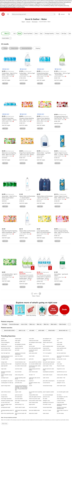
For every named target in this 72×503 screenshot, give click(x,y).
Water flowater (62, 324)
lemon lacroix (46, 356)
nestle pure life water (33, 340)
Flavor (57, 33)
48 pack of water (60, 365)
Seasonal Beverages (14, 324)
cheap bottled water (33, 394)
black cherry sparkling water (7, 413)
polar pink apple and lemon (35, 396)
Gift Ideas (17, 4)
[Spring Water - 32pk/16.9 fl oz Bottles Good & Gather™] (10, 197)
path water (17, 342)
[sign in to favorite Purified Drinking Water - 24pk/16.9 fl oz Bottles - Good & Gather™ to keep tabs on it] (50, 83)
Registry (6, 7)
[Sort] (13, 33)
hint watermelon (18, 396)
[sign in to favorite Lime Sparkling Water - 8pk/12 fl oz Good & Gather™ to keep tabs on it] (15, 284)
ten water (45, 398)
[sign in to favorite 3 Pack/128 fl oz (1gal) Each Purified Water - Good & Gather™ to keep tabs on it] (50, 287)
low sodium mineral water (21, 365)
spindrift (3, 338)
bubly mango (46, 413)
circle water (59, 342)
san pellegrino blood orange (35, 342)
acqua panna (60, 338)
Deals (56, 4)
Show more (4, 423)
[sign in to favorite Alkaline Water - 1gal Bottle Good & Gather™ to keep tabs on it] (50, 163)
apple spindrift (4, 365)
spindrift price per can (62, 371)
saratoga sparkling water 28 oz (7, 411)
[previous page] (32, 293)
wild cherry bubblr (33, 407)
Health (29, 2)
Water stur (39, 324)
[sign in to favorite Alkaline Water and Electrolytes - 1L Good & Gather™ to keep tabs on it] (33, 206)
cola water (30, 330)
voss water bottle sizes (20, 380)
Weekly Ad (49, 5)
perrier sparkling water (48, 346)
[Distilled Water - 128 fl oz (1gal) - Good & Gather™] (62, 74)
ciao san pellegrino (5, 342)
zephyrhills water (46, 340)
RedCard (10, 7)
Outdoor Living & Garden (56, 0)
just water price (18, 382)
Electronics (57, 2)
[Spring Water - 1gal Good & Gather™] (62, 275)
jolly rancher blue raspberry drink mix (63, 357)
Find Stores (22, 7)
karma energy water (5, 348)
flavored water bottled (8, 330)
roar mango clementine (6, 398)
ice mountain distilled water (35, 363)
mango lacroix (4, 396)
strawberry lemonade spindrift (6, 372)
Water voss (32, 324)
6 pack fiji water (60, 402)
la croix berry (4, 394)
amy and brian (18, 371)
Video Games (63, 2)
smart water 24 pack (47, 374)
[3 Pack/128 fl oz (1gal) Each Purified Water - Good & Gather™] (45, 277)
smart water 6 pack (61, 385)
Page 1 (34, 296)
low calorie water (61, 380)
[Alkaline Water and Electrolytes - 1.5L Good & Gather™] (27, 231)
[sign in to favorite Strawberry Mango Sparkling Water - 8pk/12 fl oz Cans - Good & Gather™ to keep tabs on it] (33, 128)
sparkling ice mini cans (6, 346)
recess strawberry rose (20, 361)
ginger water (60, 350)
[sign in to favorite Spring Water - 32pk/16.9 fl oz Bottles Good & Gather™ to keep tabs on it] (15, 206)
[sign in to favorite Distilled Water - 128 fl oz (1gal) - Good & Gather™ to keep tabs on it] (68, 83)
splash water (4, 340)
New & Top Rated (28, 33)
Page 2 (38, 296)
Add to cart (5, 83)
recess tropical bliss (47, 407)
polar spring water (33, 353)
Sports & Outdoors (23, 2)
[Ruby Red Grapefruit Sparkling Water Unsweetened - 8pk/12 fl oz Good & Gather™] (10, 231)
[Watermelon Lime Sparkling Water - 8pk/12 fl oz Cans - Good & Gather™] (10, 153)
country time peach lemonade (33, 351)
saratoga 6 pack (4, 377)
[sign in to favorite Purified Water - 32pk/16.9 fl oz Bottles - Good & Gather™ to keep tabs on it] (15, 83)
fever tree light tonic (5, 353)
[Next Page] (10, 38)
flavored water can (62, 330)
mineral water (18, 338)
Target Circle (16, 7)
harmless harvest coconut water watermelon (7, 357)
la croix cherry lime (5, 402)
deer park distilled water (34, 410)
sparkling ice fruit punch (48, 402)
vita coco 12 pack (47, 410)
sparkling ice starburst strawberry (62, 405)
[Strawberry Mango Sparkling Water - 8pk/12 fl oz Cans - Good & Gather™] (27, 119)
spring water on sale (61, 358)
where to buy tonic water (34, 398)
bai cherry (59, 394)
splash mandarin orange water (6, 375)
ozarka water (4, 344)
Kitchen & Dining (45, 0)
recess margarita (19, 346)
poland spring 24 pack (6, 350)
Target (23, 21)
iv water (58, 361)
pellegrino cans (46, 400)
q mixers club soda (61, 400)
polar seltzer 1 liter (61, 377)
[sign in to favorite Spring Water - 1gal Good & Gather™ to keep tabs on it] (68, 284)
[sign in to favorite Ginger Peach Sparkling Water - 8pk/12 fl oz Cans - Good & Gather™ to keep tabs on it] (33, 163)
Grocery (64, 0)
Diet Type (64, 33)
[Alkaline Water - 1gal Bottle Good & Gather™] (45, 153)
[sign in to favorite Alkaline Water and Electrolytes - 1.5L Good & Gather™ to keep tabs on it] (33, 241)
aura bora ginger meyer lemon (6, 405)
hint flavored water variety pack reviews (35, 366)
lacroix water (32, 346)
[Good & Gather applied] (6, 38)
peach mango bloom (5, 385)
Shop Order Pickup (56, 5)
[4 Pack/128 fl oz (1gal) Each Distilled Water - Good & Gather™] (27, 277)
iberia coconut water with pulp (20, 414)
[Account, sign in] (62, 14)
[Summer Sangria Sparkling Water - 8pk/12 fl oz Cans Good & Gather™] (62, 231)
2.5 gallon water (4, 358)
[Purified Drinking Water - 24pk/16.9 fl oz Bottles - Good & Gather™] (45, 74)
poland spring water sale (48, 363)
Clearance (60, 4)
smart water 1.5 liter (47, 365)
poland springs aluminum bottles (34, 369)
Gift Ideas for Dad (14, 0)
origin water (3, 368)
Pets (26, 4)
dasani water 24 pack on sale (62, 411)
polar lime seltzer (19, 356)
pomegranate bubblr (5, 407)
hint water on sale (47, 404)
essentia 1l (31, 380)
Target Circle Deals (41, 5)
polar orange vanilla (33, 402)
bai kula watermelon (61, 353)
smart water (31, 356)
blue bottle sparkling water (35, 348)
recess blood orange (47, 385)
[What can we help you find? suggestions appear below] (33, 14)
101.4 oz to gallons (47, 353)
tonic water (59, 363)
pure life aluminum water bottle (48, 369)
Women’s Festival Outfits (26, 5)
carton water (40, 330)
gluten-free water (47, 350)
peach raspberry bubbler (48, 391)
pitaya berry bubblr (33, 413)
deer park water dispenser (49, 361)
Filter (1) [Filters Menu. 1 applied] (5, 33)
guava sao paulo (18, 394)
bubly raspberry (60, 398)
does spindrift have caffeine (35, 361)
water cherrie (46, 377)
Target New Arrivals (5, 0)
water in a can (21, 330)
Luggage (38, 2)
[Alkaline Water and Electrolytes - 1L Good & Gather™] (27, 197)
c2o (44, 344)
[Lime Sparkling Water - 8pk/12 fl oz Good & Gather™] (10, 275)
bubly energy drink (19, 374)
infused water (50, 330)
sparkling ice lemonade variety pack (20, 354)
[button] (5, 69)
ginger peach (32, 404)
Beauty (9, 2)
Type (41, 33)
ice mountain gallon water (62, 391)
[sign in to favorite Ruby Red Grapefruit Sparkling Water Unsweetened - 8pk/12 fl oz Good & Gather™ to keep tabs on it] (15, 241)
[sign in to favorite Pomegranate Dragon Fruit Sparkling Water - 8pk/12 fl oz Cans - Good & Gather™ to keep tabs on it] (68, 127)
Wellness (33, 2)
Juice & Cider (24, 324)
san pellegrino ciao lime (62, 396)
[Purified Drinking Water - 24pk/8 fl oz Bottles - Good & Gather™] (10, 119)
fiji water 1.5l (32, 374)
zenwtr (30, 385)
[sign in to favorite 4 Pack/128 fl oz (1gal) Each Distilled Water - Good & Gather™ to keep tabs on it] (33, 287)
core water (31, 338)
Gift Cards (22, 4)
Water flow (46, 324)
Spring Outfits (7, 5)
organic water (18, 391)
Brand (19, 33)
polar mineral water (33, 371)
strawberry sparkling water (7, 400)
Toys (53, 2)
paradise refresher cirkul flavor (34, 383)
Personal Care (15, 2)
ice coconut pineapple (48, 394)
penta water (59, 344)
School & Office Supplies (46, 2)
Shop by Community (43, 4)
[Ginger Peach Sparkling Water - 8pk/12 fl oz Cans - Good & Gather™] (27, 153)
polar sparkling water (61, 348)
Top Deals (34, 5)
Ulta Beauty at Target (32, 4)
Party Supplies (11, 4)
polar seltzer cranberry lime (21, 400)
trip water (17, 402)
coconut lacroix (46, 382)
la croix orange (60, 413)
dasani (30, 344)
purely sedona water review (35, 400)
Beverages (34, 21)
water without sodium (6, 391)
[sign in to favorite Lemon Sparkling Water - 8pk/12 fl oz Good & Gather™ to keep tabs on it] (50, 241)
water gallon (18, 340)
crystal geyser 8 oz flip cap (7, 382)
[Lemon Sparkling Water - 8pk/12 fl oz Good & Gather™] (45, 231)
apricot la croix (46, 396)
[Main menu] (8, 14)
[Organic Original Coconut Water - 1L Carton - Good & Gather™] (62, 153)
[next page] (40, 293)
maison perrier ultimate (62, 374)
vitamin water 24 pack (20, 407)
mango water (4, 361)
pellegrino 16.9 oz (61, 382)
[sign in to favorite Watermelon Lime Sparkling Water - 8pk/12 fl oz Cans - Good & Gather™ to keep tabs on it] (15, 163)
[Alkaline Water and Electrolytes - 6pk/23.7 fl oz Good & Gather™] (45, 197)
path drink (31, 358)
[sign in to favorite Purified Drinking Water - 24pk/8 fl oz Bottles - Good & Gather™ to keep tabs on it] (15, 128)
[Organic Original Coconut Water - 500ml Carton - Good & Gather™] (62, 197)
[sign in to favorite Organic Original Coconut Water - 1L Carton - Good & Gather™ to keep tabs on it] (68, 163)
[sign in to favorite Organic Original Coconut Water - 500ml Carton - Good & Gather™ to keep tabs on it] (68, 206)
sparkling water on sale (6, 363)
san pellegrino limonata (20, 344)
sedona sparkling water (20, 358)
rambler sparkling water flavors (20, 378)
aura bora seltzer (19, 398)
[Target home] (3, 14)
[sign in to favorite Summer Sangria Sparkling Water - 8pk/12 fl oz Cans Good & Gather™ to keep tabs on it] (68, 241)
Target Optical (51, 4)
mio (58, 340)
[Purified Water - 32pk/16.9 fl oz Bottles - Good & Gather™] (10, 74)
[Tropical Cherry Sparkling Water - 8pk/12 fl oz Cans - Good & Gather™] (45, 119)
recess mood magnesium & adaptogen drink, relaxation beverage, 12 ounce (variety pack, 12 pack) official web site (21, 387)
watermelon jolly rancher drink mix (34, 378)
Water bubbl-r (54, 324)
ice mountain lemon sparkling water (35, 392)
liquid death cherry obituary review (49, 359)
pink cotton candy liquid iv (48, 380)
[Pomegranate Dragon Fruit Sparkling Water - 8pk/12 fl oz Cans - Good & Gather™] (62, 117)
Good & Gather (5, 76)
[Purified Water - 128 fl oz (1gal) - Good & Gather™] (27, 74)
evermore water (18, 368)
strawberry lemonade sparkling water (61, 408)
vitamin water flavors (47, 342)
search (54, 14)
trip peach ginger (61, 346)
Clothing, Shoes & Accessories (26, 0)
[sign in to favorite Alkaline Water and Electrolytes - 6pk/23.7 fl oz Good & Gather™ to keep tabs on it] (50, 206)
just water (17, 350)
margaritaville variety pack (21, 363)
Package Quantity (49, 33)
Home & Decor (37, 0)
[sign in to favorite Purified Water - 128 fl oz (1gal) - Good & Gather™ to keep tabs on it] (33, 83)
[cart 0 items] (69, 14)
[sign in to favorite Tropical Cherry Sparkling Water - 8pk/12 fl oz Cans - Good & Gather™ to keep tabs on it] (50, 128)
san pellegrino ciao (47, 338)
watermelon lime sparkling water (21, 411)
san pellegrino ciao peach (7, 380)
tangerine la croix (61, 368)
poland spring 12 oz (19, 404)
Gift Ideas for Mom (15, 5)
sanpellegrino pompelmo (48, 371)
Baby (6, 2)
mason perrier (46, 348)
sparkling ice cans (19, 348)
